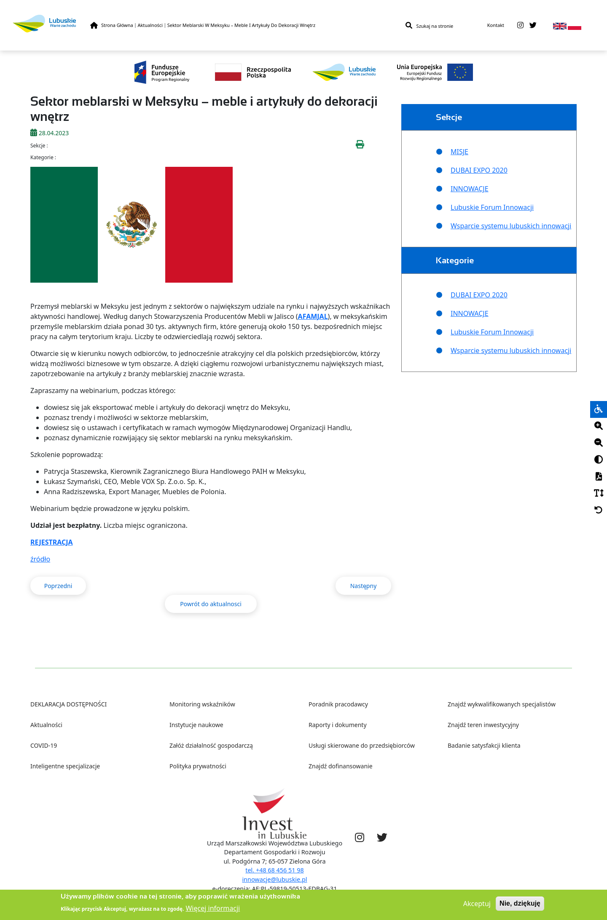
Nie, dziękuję (520, 905)
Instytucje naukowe (196, 725)
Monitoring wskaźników (202, 704)
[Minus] (598, 443)
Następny (363, 586)
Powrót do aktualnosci (211, 604)
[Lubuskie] (51, 23)
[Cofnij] (598, 510)
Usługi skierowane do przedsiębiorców (362, 745)
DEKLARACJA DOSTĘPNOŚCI (68, 704)
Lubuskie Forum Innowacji (492, 207)
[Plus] (598, 426)
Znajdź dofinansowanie (341, 766)
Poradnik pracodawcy (338, 704)
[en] (560, 25)
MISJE (459, 151)
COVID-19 (43, 745)
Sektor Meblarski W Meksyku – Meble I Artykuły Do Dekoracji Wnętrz (241, 25)
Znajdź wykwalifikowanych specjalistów (502, 704)
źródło (40, 559)
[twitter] (533, 25)
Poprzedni (58, 586)
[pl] (574, 25)
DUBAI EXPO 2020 (479, 170)
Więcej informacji (212, 910)
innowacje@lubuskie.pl (274, 879)
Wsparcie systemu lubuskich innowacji (511, 225)
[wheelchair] (598, 409)
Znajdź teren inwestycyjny (483, 725)
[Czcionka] (598, 493)
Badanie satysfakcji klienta (484, 745)
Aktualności (150, 25)
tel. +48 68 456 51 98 (274, 870)
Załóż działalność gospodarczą (211, 745)
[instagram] (520, 25)
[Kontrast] (598, 460)
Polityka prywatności (197, 766)
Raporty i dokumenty (338, 725)
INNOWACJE (470, 188)
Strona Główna (117, 25)
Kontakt (495, 25)
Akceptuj (477, 905)
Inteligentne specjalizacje (65, 766)
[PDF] (598, 476)
